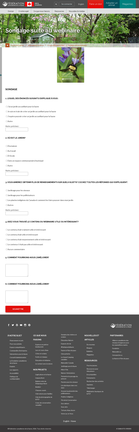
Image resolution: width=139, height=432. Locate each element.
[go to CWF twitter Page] (13, 325)
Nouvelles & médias (77, 11)
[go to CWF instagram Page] (25, 325)
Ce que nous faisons (42, 11)
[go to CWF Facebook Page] (9, 325)
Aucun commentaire (16, 249)
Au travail (12, 151)
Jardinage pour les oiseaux (19, 190)
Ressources (59, 11)
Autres (10, 205)
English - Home (69, 421)
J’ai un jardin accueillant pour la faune (23, 106)
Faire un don (96, 4)
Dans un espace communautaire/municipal (25, 160)
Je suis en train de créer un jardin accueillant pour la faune (32, 111)
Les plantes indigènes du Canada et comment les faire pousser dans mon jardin (40, 200)
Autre (10, 121)
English (81, 4)
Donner (11, 11)
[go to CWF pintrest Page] (29, 325)
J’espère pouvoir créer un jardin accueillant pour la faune (31, 116)
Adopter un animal (111, 4)
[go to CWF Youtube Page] (21, 325)
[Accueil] (7, 45)
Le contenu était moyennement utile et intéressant (29, 239)
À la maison (12, 146)
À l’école (11, 156)
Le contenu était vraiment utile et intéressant (27, 229)
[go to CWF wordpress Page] (17, 325)
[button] (56, 4)
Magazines (127, 4)
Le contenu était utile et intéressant (23, 234)
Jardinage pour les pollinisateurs (21, 195)
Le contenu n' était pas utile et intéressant (25, 244)
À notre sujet (24, 11)
